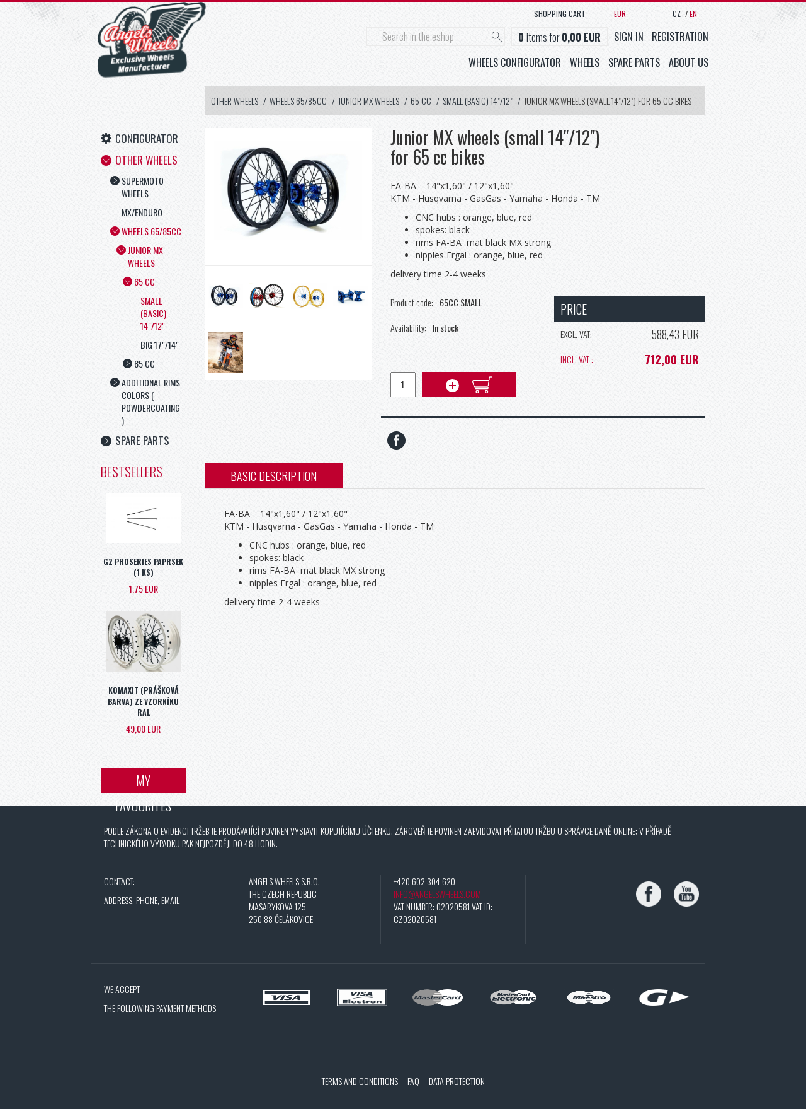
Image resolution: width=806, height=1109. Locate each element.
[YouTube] (686, 894)
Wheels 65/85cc (145, 231)
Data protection (457, 1081)
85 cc (139, 363)
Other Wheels (139, 160)
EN (693, 13)
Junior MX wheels (139, 256)
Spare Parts (135, 440)
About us (688, 62)
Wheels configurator (514, 62)
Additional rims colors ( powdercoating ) (145, 401)
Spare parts (634, 62)
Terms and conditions (360, 1081)
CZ (677, 13)
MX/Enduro (142, 212)
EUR (620, 13)
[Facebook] (648, 894)
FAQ (413, 1081)
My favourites (143, 782)
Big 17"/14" (159, 344)
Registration (680, 36)
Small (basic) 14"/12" (153, 313)
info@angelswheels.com (437, 893)
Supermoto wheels (137, 187)
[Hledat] (497, 37)
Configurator (139, 138)
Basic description (273, 476)
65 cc (139, 281)
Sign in (629, 36)
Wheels (584, 62)
